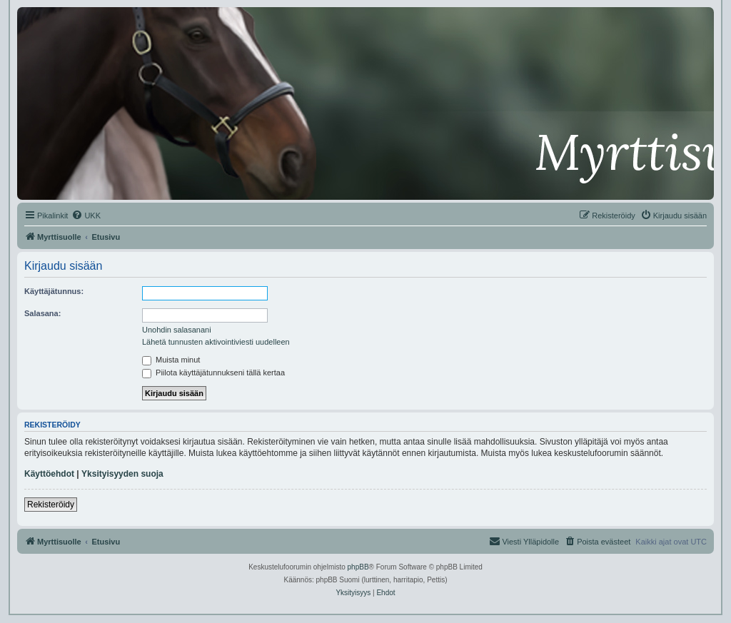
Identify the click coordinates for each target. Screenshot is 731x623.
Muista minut (171, 359)
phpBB (358, 567)
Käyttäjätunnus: (54, 291)
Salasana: (42, 313)
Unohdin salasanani (176, 329)
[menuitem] (86, 215)
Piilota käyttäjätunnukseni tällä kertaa (213, 372)
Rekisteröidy (50, 505)
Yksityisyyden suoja (122, 474)
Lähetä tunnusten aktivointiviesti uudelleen (216, 342)
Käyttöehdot (49, 474)
